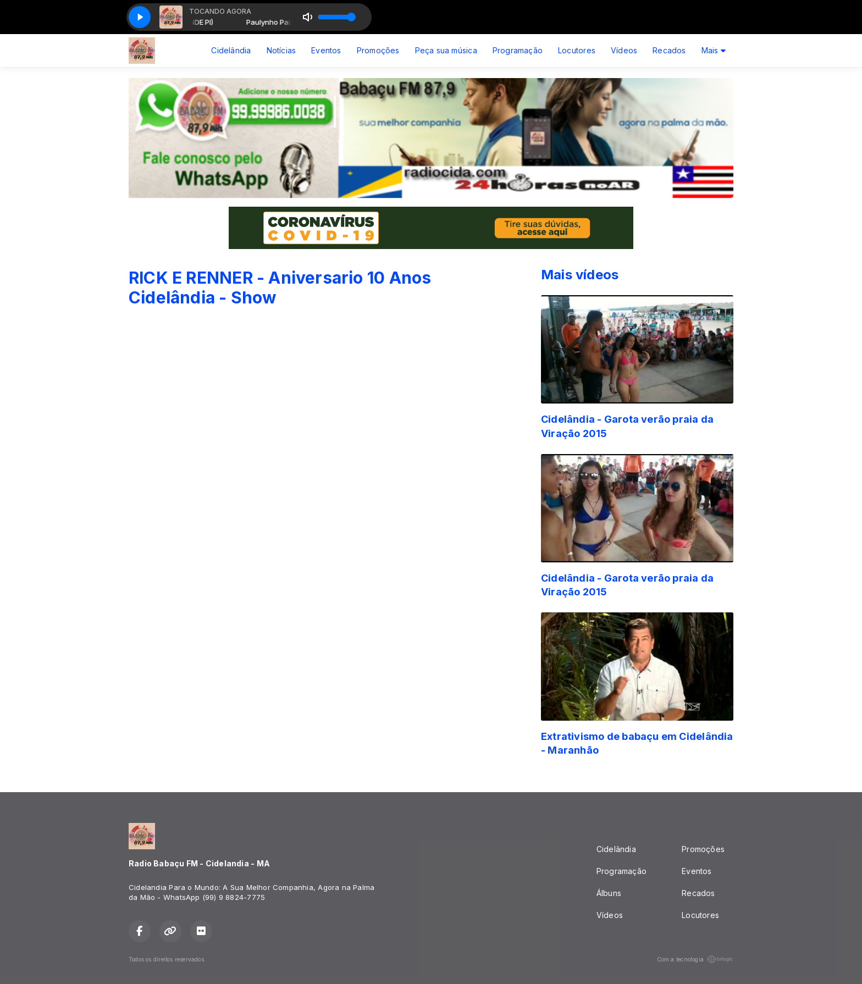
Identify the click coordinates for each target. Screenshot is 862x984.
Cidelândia (231, 50)
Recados (669, 50)
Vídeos (624, 50)
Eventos (326, 50)
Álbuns (608, 893)
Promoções (378, 50)
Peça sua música (446, 50)
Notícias (281, 50)
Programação (518, 50)
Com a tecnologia (695, 959)
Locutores (576, 50)
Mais (713, 50)
